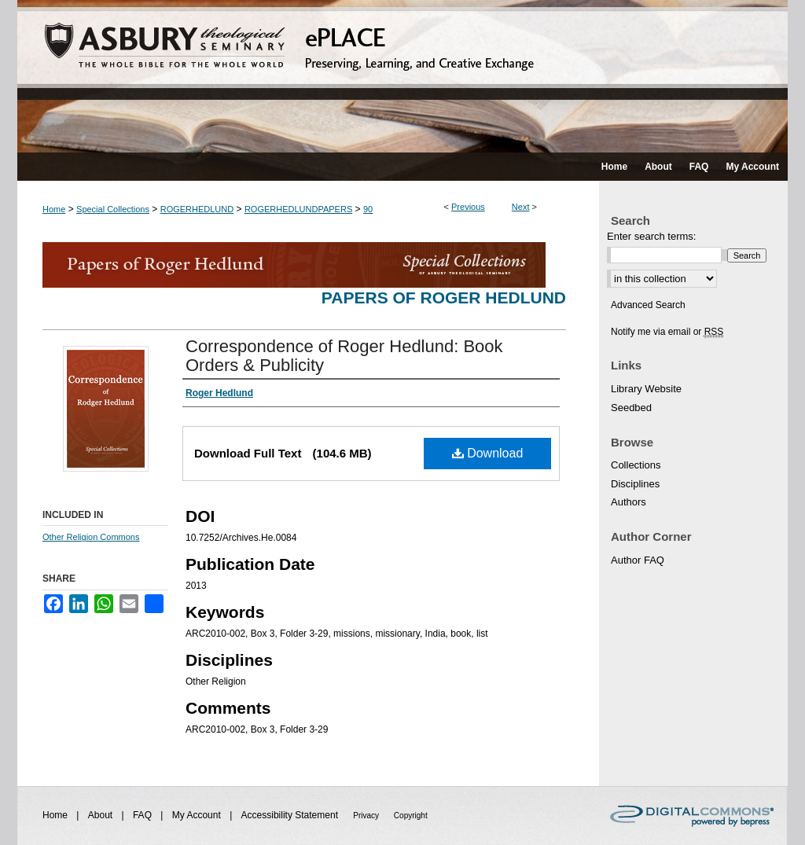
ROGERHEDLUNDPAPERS (298, 209)
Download (488, 453)
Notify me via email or (667, 331)
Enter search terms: (651, 236)
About (102, 815)
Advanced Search (648, 304)
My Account (197, 815)
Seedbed (631, 407)
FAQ (143, 815)
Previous (468, 206)
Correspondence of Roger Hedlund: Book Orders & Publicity (344, 355)
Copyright (411, 815)
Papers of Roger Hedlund (444, 297)
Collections (636, 465)
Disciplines (635, 484)
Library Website (646, 389)
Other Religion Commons (91, 537)
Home (53, 209)
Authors (628, 502)
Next (521, 206)
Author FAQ (637, 560)
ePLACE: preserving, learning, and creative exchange (402, 76)
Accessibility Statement (291, 815)
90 (368, 209)
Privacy (367, 815)
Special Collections (112, 209)
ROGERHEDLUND (197, 209)
